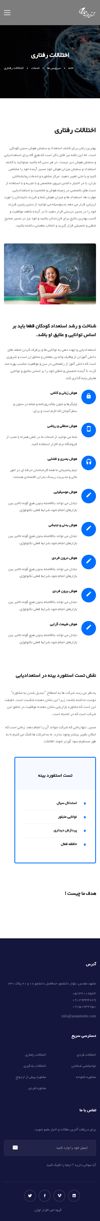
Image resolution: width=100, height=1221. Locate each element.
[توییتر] (30, 1196)
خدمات (35, 68)
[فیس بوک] (45, 1196)
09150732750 (84, 1007)
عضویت (15, 1148)
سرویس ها (54, 68)
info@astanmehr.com (79, 1016)
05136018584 (84, 993)
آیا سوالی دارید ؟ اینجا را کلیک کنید (71, 1165)
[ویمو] (59, 1196)
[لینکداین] (74, 1196)
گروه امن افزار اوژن (48, 1210)
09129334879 (84, 1000)
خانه (70, 68)
